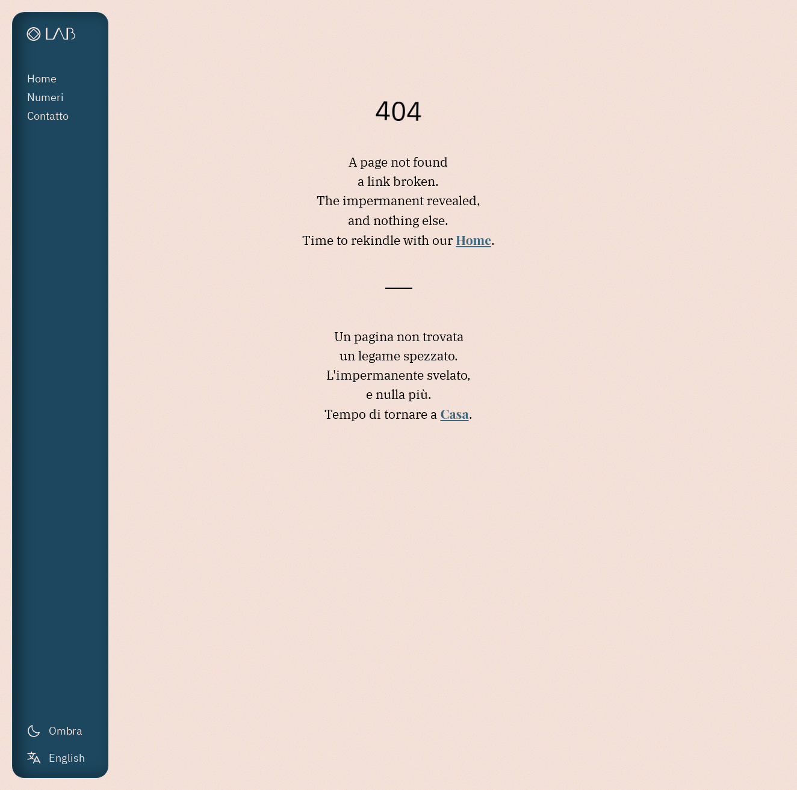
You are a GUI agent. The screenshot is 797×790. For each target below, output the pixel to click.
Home (42, 78)
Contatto (48, 116)
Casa (454, 413)
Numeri (45, 97)
